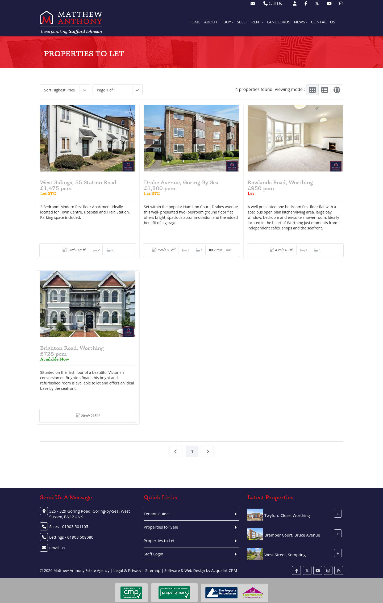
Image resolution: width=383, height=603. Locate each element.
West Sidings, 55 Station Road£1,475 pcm (78, 185)
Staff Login (153, 553)
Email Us (57, 547)
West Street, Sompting (285, 554)
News (300, 21)
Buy (228, 21)
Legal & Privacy (127, 570)
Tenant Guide (156, 513)
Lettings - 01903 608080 (71, 537)
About (212, 21)
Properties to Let (159, 540)
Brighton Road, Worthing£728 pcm (72, 351)
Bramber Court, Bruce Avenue (292, 535)
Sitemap (152, 570)
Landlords (278, 21)
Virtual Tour (222, 250)
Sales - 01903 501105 (68, 526)
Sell (242, 21)
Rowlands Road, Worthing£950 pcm (280, 185)
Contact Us (323, 21)
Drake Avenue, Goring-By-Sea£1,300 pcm (181, 185)
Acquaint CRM (224, 570)
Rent (257, 21)
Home (195, 21)
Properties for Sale (161, 527)
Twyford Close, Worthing (287, 515)
